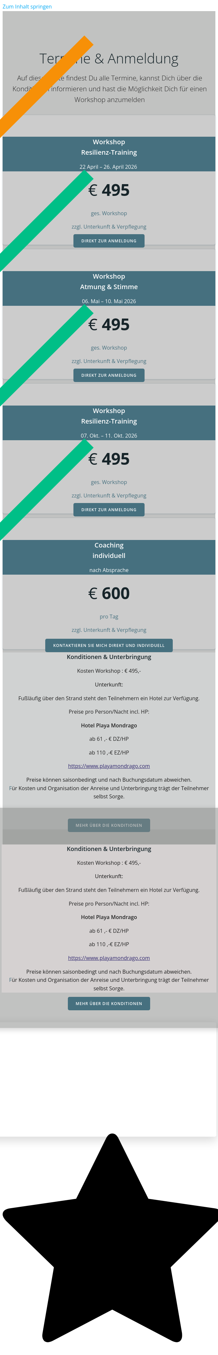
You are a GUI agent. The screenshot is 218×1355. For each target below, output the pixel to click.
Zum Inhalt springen (27, 6)
